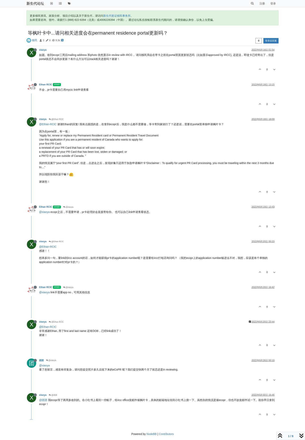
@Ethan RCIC (56, 119)
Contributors (166, 434)
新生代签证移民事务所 (117, 15)
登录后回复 (271, 40)
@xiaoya (68, 207)
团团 (41, 360)
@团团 (53, 395)
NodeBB (151, 434)
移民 (34, 40)
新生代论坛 (35, 3)
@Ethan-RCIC (48, 124)
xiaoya (42, 50)
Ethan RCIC (45, 84)
